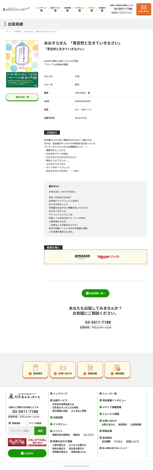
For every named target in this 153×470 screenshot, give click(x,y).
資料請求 (122, 424)
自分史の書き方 (76, 448)
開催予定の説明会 (61, 434)
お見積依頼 (136, 424)
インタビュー (79, 8)
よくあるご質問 (78, 410)
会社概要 (106, 441)
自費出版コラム (78, 451)
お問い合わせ (108, 424)
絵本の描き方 (58, 448)
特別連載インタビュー (114, 400)
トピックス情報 (110, 414)
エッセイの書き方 (77, 444)
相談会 (76, 434)
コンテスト (88, 434)
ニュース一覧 (109, 393)
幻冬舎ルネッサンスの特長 (65, 407)
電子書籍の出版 (60, 410)
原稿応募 (107, 431)
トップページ (41, 8)
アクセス (118, 441)
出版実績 (67, 8)
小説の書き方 (58, 444)
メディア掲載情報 (111, 407)
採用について (132, 441)
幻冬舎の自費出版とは (63, 403)
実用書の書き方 (60, 451)
